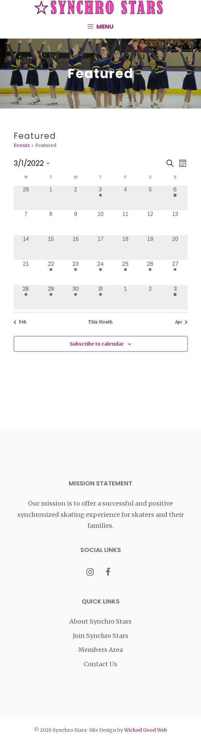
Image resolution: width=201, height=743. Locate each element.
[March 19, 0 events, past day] (150, 247)
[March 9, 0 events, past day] (75, 222)
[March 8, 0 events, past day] (50, 222)
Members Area (100, 650)
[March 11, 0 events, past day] (125, 222)
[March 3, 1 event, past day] (100, 198)
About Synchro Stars (100, 621)
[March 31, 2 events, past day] (100, 297)
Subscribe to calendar (97, 344)
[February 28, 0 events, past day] (26, 198)
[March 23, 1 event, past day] (75, 272)
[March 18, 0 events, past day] (125, 247)
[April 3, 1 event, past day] (175, 297)
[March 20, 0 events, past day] (175, 247)
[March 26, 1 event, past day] (150, 272)
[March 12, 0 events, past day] (150, 222)
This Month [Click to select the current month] (100, 321)
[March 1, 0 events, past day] (50, 198)
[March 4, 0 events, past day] (125, 198)
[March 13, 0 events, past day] (175, 222)
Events (22, 145)
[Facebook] (108, 573)
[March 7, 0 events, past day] (26, 222)
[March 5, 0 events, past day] (150, 198)
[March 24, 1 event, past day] (100, 272)
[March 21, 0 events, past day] (26, 272)
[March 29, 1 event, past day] (50, 297)
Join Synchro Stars (100, 636)
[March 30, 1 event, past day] (75, 297)
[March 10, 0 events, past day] (100, 222)
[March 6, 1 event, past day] (175, 198)
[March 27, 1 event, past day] (175, 272)
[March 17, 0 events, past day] (100, 247)
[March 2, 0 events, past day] (75, 198)
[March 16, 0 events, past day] (75, 247)
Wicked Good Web (145, 730)
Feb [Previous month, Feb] (20, 321)
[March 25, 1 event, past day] (125, 272)
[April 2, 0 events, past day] (150, 297)
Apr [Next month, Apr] (181, 321)
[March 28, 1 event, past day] (26, 297)
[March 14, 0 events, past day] (26, 247)
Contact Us (100, 664)
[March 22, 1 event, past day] (50, 272)
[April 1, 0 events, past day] (125, 297)
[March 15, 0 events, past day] (50, 247)
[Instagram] (90, 573)
